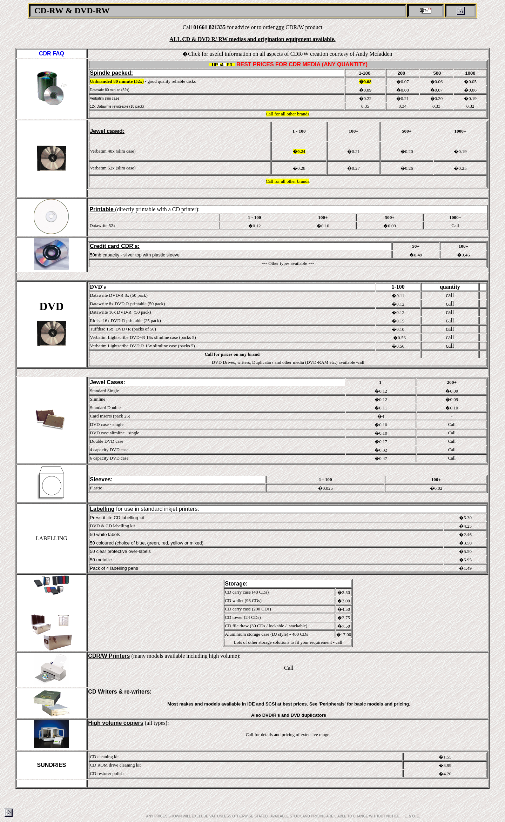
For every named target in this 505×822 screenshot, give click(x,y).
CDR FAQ (51, 53)
